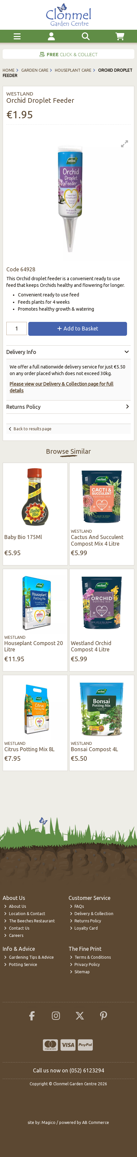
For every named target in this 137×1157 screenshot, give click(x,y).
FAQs (77, 906)
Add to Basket (77, 328)
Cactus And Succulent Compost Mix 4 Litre (97, 540)
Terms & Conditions (90, 957)
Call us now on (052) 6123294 (68, 1070)
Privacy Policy (85, 964)
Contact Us (16, 928)
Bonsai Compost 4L (94, 749)
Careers (13, 935)
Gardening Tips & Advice (29, 957)
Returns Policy (85, 921)
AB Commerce (95, 1122)
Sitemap (80, 972)
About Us (15, 906)
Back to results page (33, 429)
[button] (124, 143)
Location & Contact (24, 913)
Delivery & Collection (92, 913)
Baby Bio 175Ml (23, 537)
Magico (49, 1122)
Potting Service (20, 964)
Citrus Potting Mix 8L (29, 749)
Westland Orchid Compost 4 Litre (91, 646)
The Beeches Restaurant (29, 921)
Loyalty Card (84, 928)
